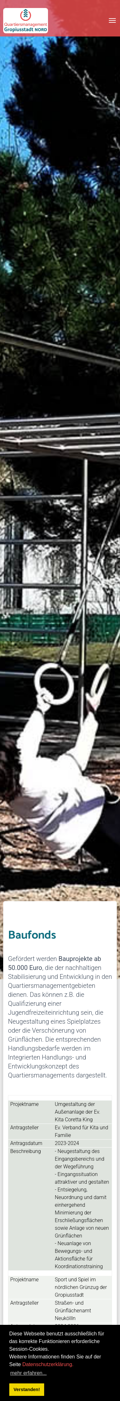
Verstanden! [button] (26, 1389)
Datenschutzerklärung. (48, 1364)
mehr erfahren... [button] (28, 1373)
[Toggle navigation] (112, 20)
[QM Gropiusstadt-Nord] (25, 20)
